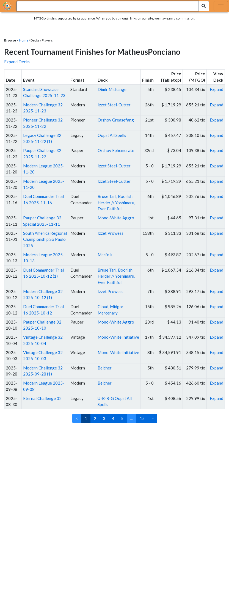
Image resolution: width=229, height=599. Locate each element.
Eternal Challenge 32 (42, 398)
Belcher (105, 367)
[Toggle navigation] (221, 6)
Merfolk (105, 254)
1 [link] (86, 418)
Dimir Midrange (112, 89)
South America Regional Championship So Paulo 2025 (45, 239)
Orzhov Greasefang (116, 119)
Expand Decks (17, 61)
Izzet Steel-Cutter (114, 104)
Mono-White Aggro (116, 217)
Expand (216, 89)
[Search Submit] (203, 6)
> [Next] (152, 418)
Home (23, 40)
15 (142, 418)
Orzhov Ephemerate (116, 150)
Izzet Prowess (110, 233)
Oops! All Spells (112, 135)
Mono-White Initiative (118, 337)
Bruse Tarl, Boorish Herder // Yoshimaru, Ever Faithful (116, 202)
